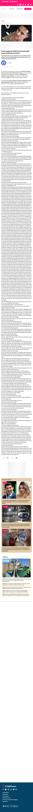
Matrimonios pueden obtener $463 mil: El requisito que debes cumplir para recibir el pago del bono (16, 588)
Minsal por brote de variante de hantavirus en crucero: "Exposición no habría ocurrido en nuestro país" (16, 584)
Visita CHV (5, 801)
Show (5, 483)
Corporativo (5, 792)
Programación (20, 8)
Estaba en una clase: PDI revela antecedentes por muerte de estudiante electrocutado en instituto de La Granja (16, 525)
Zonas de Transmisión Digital (9, 799)
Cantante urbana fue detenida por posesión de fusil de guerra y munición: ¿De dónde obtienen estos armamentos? (16, 580)
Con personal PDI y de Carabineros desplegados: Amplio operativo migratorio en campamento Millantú (15, 591)
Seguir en (5, 458)
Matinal (2, 21)
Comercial (5, 794)
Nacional (6, 506)
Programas (11, 8)
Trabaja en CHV (6, 798)
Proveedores (5, 796)
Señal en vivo (27, 8)
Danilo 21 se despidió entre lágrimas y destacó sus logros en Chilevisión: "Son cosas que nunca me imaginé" (15, 594)
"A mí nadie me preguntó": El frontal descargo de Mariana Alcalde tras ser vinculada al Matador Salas (16, 502)
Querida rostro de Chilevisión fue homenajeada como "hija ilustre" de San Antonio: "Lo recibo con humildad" (16, 549)
